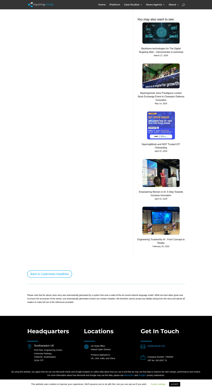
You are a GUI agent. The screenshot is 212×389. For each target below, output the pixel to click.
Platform (114, 5)
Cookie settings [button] (157, 384)
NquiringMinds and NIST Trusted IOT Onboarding (161, 146)
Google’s (142, 375)
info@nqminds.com (156, 346)
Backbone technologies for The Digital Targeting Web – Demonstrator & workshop (161, 50)
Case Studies (131, 5)
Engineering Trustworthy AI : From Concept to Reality (161, 241)
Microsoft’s (129, 375)
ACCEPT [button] (175, 384)
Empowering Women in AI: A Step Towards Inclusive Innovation (161, 194)
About (172, 5)
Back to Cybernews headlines (49, 274)
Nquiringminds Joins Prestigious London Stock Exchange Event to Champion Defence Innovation (161, 96)
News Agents (154, 5)
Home (102, 5)
